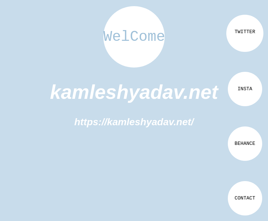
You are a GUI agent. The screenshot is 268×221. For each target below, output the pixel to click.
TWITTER (245, 32)
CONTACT (245, 198)
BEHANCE (245, 143)
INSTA (245, 89)
